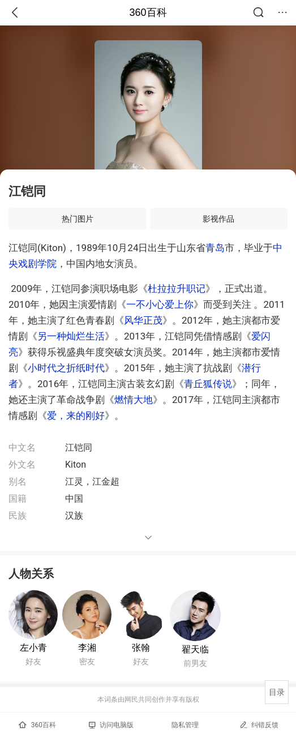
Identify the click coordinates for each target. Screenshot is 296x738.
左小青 (33, 647)
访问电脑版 (111, 725)
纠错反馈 (258, 724)
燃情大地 (133, 399)
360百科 (147, 12)
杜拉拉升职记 (176, 288)
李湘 (87, 647)
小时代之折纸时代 (66, 368)
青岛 (215, 247)
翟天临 (195, 649)
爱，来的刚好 (76, 415)
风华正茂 (143, 320)
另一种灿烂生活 (71, 336)
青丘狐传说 (208, 383)
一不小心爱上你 (160, 304)
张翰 (141, 647)
